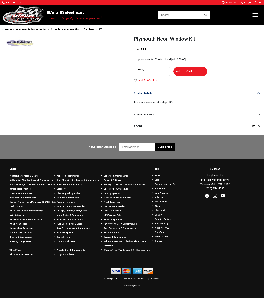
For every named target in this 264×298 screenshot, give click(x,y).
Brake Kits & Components (69, 184)
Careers (159, 180)
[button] (11, 3)
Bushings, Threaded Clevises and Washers (124, 184)
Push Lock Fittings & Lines (69, 224)
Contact (158, 215)
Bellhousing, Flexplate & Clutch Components (31, 180)
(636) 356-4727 (215, 188)
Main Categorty (16, 215)
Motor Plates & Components (71, 215)
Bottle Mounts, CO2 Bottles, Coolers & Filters (31, 184)
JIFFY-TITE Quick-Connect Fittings (26, 211)
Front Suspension (112, 202)
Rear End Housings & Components (73, 228)
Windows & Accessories (21, 254)
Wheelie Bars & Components (71, 250)
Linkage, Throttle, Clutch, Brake (72, 211)
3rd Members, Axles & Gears (23, 176)
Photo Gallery (161, 237)
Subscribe (165, 146)
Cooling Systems (112, 193)
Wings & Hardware (65, 254)
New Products (161, 193)
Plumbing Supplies (18, 224)
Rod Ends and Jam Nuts (20, 232)
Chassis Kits (161, 210)
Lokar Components (113, 211)
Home (158, 175)
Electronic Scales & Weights (117, 198)
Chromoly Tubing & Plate (69, 193)
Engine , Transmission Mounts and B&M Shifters (32, 202)
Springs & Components (115, 237)
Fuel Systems (16, 206)
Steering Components (20, 241)
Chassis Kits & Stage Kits (116, 189)
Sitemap (158, 241)
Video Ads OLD (162, 228)
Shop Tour (160, 232)
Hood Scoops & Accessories (71, 206)
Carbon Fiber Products (20, 189)
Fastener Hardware (66, 202)
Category (61, 189)
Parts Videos (161, 202)
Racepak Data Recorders (21, 228)
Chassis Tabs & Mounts (20, 193)
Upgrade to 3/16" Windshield (160, 59)
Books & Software (112, 180)
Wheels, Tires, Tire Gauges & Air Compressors (127, 250)
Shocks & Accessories (20, 237)
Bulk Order (160, 188)
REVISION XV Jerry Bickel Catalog (120, 224)
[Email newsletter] (138, 147)
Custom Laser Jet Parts (166, 184)
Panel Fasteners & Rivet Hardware (26, 219)
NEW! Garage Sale (112, 215)
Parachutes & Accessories (70, 219)
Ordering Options (163, 219)
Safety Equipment (65, 232)
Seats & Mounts (111, 232)
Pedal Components (113, 219)
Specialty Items (64, 237)
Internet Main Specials (114, 206)
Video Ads (160, 197)
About (157, 206)
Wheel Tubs (15, 250)
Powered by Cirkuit (132, 286)
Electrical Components (68, 198)
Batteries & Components (116, 176)
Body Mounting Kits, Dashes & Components (78, 180)
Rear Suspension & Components (120, 228)
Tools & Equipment (66, 241)
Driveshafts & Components (22, 198)
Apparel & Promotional (68, 176)
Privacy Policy (161, 223)
